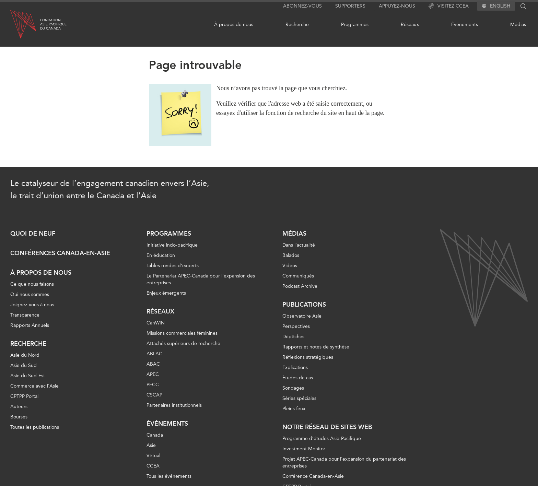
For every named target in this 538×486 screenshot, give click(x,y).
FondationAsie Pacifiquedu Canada (53, 24)
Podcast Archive (299, 286)
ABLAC (154, 354)
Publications (304, 304)
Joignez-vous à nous (32, 305)
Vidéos (289, 266)
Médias (518, 24)
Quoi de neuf (32, 233)
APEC (153, 374)
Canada (155, 435)
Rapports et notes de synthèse (315, 347)
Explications (295, 367)
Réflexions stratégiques (307, 357)
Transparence (24, 315)
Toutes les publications (34, 427)
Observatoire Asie (301, 316)
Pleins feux (293, 409)
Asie (151, 445)
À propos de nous (233, 24)
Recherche (297, 24)
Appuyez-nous (397, 6)
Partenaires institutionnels (174, 405)
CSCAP (154, 395)
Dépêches (293, 337)
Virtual (153, 456)
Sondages (293, 388)
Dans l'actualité (298, 245)
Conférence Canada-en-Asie (313, 476)
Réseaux (410, 24)
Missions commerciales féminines (182, 333)
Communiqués (298, 276)
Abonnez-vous (302, 6)
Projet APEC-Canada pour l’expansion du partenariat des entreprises (344, 462)
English (500, 6)
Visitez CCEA (449, 6)
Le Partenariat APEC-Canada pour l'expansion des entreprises (201, 279)
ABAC (153, 364)
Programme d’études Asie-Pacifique (321, 438)
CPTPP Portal (24, 396)
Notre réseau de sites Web (327, 427)
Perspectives (296, 326)
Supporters (350, 6)
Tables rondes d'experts (173, 266)
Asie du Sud (23, 365)
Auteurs (18, 407)
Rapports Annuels (29, 325)
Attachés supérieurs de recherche (183, 343)
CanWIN (156, 323)
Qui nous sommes (29, 294)
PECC (153, 385)
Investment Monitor (303, 449)
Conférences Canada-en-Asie (60, 253)
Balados (290, 255)
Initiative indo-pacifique (172, 245)
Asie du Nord (24, 355)
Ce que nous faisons (32, 284)
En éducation (161, 255)
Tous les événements (169, 476)
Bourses (18, 417)
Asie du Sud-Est (27, 376)
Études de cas (297, 378)
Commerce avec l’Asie (34, 386)
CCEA (153, 466)
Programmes (355, 24)
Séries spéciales (299, 398)
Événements (464, 24)
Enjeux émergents (166, 293)
